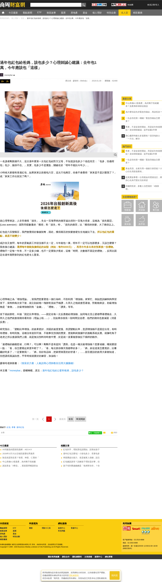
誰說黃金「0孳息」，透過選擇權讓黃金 (20, 466)
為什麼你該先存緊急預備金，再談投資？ (144, 112)
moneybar (8, 75)
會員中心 (61, 528)
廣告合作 (66, 557)
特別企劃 (16, 537)
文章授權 (88, 557)
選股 (31, 528)
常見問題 (61, 531)
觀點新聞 (3, 528)
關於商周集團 (53, 557)
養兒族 (156, 210)
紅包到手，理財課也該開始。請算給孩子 (81, 449)
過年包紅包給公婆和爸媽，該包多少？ (63, 370)
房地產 (2, 534)
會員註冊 (151, 5)
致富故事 (3, 531)
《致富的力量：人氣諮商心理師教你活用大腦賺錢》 (47, 363)
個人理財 (3, 537)
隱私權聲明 (77, 557)
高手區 (142, 224)
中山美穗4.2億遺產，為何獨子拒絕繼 (19, 461)
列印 (115, 433)
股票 (14, 531)
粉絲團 (130, 5)
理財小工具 (46, 528)
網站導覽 (108, 557)
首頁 (5, 12)
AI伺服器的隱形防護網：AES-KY (17, 449)
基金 (14, 534)
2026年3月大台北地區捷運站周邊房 (18, 453)
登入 (157, 5)
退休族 (127, 224)
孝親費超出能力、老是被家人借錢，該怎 (81, 457)
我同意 (114, 575)
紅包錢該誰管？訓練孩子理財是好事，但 (81, 461)
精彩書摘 (3, 539)
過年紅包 (20, 427)
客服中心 (74, 528)
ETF (14, 528)
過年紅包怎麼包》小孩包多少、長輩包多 (81, 453)
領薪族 (127, 210)
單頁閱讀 (80, 419)
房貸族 (142, 210)
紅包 (9, 427)
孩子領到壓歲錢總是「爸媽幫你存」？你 (81, 466)
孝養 (13, 427)
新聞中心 (98, 557)
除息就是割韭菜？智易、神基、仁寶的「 (20, 457)
